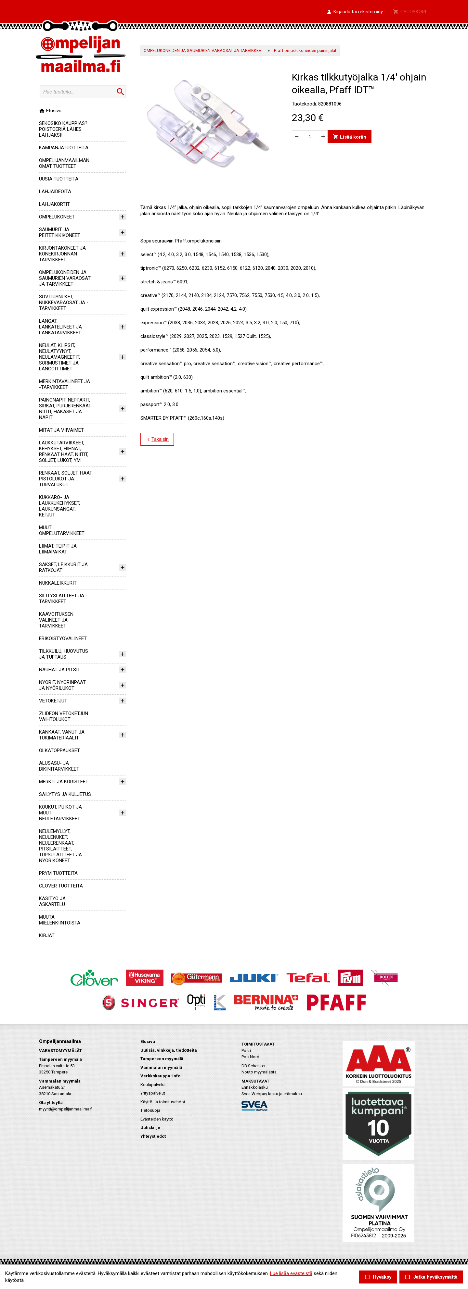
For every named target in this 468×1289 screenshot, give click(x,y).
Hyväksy (378, 1277)
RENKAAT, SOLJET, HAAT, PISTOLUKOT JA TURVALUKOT (66, 479)
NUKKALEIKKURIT (58, 583)
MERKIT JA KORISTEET (63, 782)
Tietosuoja (150, 1110)
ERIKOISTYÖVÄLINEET (63, 638)
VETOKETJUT (53, 701)
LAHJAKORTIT (54, 204)
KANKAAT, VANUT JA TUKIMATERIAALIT (61, 735)
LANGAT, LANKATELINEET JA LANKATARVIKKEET (60, 327)
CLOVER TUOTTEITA (61, 886)
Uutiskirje (150, 1127)
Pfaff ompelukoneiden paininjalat (305, 50)
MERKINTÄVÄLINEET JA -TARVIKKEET (64, 384)
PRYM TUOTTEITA (58, 873)
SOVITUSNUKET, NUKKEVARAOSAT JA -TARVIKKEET (63, 302)
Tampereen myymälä (161, 1058)
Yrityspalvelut (152, 1093)
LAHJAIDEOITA (55, 191)
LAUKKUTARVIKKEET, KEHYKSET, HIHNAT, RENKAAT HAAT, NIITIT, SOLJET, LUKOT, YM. (63, 451)
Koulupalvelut (153, 1084)
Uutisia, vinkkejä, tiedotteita (168, 1050)
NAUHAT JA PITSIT (59, 670)
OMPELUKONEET (57, 217)
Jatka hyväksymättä (431, 1277)
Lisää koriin (349, 136)
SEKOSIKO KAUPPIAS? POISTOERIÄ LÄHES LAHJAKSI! (63, 129)
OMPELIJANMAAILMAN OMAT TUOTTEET (64, 163)
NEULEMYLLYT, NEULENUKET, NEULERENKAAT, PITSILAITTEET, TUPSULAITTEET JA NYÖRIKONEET (60, 845)
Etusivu (50, 111)
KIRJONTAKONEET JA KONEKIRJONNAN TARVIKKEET (62, 254)
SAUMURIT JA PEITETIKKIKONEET (59, 232)
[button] (354, 12)
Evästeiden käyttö (157, 1119)
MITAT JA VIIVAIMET (61, 430)
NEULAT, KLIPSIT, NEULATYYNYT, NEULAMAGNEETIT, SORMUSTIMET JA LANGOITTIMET (59, 357)
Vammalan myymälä (161, 1067)
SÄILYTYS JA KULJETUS (65, 794)
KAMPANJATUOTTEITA (63, 148)
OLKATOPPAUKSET (59, 750)
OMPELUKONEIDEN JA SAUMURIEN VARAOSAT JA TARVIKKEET (65, 278)
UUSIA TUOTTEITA (58, 179)
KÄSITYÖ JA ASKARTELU (52, 901)
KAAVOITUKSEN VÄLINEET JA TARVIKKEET (56, 620)
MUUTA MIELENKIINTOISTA (59, 920)
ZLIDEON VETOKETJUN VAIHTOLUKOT (63, 716)
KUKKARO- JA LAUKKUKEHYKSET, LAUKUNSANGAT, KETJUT (59, 506)
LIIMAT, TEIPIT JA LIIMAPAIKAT (58, 549)
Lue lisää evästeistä (291, 1273)
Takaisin (157, 439)
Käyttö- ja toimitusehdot (162, 1101)
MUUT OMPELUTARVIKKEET (61, 530)
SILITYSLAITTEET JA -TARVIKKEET (63, 598)
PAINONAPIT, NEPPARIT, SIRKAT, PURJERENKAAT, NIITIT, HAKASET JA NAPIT (65, 408)
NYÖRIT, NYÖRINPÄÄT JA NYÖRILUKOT (62, 685)
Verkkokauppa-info (160, 1075)
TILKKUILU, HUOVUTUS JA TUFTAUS (63, 654)
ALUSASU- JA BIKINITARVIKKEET (59, 766)
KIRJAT (47, 935)
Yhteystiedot (153, 1136)
